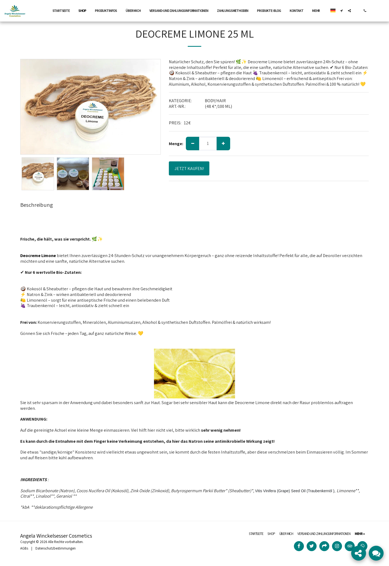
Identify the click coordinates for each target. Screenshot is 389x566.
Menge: (176, 144)
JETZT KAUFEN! (189, 168)
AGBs (24, 548)
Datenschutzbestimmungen (55, 548)
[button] (341, 10)
